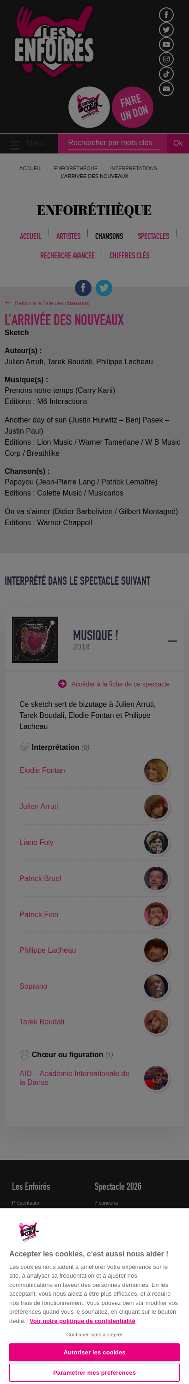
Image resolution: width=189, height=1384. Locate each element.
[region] (94, 1295)
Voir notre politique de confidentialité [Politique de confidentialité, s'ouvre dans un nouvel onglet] (82, 1320)
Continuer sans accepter (94, 1334)
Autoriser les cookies (94, 1352)
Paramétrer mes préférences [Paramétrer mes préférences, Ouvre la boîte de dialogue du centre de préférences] (94, 1372)
